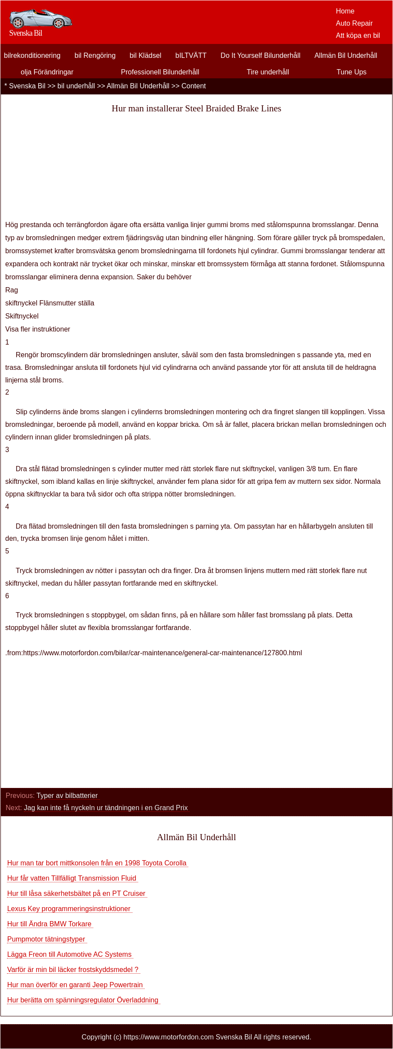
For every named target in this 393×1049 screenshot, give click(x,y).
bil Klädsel (145, 55)
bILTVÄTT (191, 55)
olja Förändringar (47, 72)
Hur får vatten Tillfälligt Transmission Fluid (72, 878)
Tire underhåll (268, 72)
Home (345, 11)
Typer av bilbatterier (68, 795)
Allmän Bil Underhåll (346, 55)
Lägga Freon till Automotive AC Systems (70, 954)
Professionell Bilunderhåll (160, 72)
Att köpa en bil (358, 35)
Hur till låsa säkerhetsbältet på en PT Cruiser (77, 893)
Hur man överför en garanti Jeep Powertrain (76, 985)
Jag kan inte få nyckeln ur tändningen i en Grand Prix (107, 807)
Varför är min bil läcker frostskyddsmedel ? (73, 969)
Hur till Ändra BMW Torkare (50, 924)
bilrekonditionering (32, 55)
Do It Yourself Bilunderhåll (260, 55)
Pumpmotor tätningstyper (47, 939)
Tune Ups (352, 72)
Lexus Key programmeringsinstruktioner (69, 908)
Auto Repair (354, 23)
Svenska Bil (27, 86)
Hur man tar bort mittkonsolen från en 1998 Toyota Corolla (97, 863)
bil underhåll (76, 86)
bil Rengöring (95, 55)
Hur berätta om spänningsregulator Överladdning (83, 1000)
